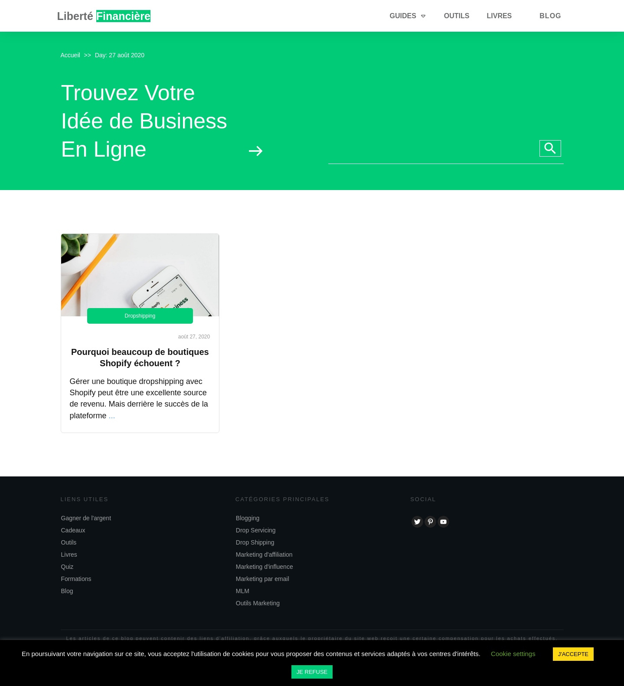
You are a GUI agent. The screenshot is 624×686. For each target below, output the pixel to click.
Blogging (248, 518)
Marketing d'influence (264, 566)
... (112, 415)
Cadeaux (73, 530)
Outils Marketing (258, 603)
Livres (69, 554)
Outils (69, 542)
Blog (67, 591)
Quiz (67, 566)
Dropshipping (139, 316)
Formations (76, 578)
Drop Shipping (255, 542)
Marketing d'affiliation (264, 554)
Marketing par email (262, 578)
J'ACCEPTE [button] (573, 654)
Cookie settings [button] (513, 653)
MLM (242, 591)
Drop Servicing (256, 530)
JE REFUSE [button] (312, 672)
